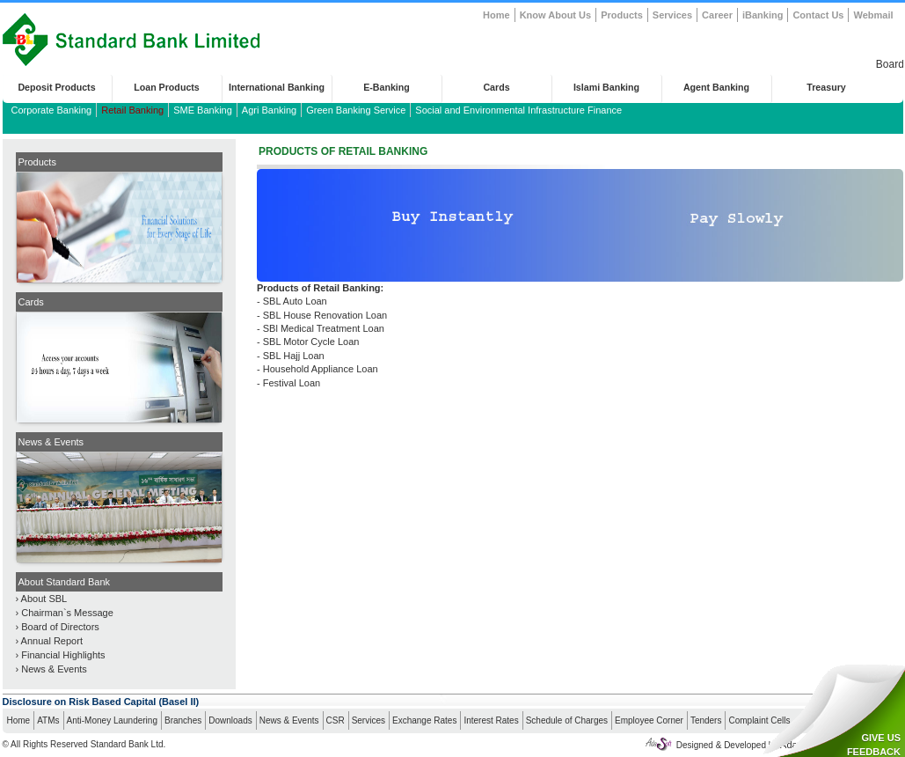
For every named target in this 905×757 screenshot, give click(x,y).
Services (672, 15)
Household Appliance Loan (320, 369)
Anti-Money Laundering (112, 720)
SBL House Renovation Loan (325, 315)
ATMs (48, 720)
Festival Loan (291, 383)
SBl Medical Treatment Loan (323, 328)
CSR (335, 720)
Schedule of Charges (567, 720)
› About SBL (42, 598)
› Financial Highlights (61, 655)
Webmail (873, 15)
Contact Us (817, 15)
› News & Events (51, 669)
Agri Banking (269, 110)
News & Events (289, 720)
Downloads (230, 720)
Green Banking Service (355, 110)
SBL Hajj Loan (294, 355)
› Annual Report (49, 641)
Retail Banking (132, 110)
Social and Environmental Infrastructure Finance (518, 110)
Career (717, 15)
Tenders (706, 720)
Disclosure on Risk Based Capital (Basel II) (101, 701)
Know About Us (555, 15)
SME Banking (202, 110)
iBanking (762, 15)
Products (622, 15)
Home (496, 15)
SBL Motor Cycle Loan (311, 341)
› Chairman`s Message (64, 612)
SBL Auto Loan (295, 301)
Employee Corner (649, 720)
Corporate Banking (51, 110)
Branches (182, 720)
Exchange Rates (424, 720)
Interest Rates (490, 720)
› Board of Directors (57, 626)
